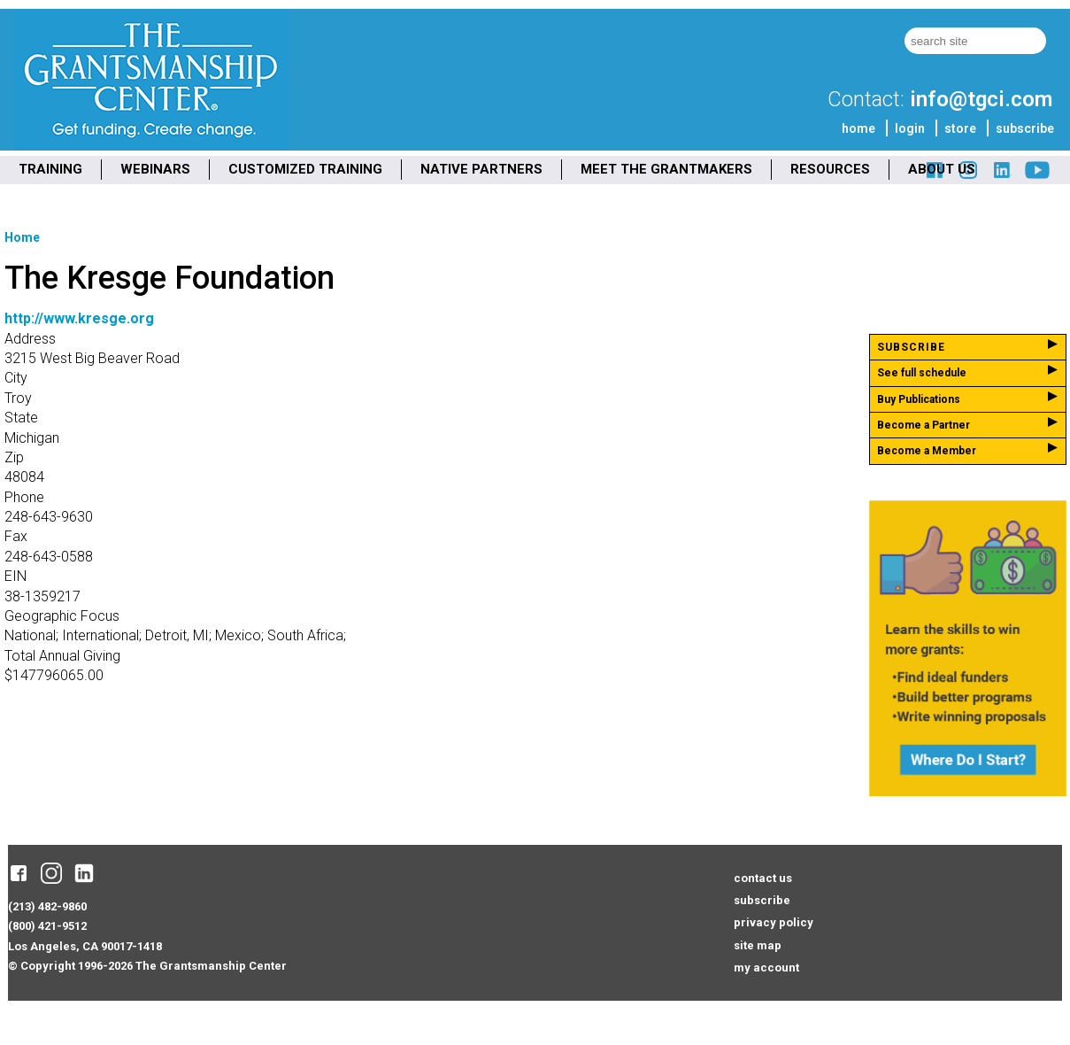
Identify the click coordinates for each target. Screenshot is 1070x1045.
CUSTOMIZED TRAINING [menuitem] (305, 169)
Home (22, 237)
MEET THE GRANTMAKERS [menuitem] (666, 169)
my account (766, 967)
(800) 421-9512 (47, 926)
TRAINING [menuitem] (50, 169)
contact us (763, 878)
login (910, 128)
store (960, 128)
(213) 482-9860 (47, 906)
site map (757, 945)
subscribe (1025, 128)
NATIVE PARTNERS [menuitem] (481, 169)
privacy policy (773, 922)
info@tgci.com (981, 99)
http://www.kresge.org (79, 318)
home (858, 128)
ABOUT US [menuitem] (941, 169)
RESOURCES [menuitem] (830, 169)
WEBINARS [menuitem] (155, 169)
